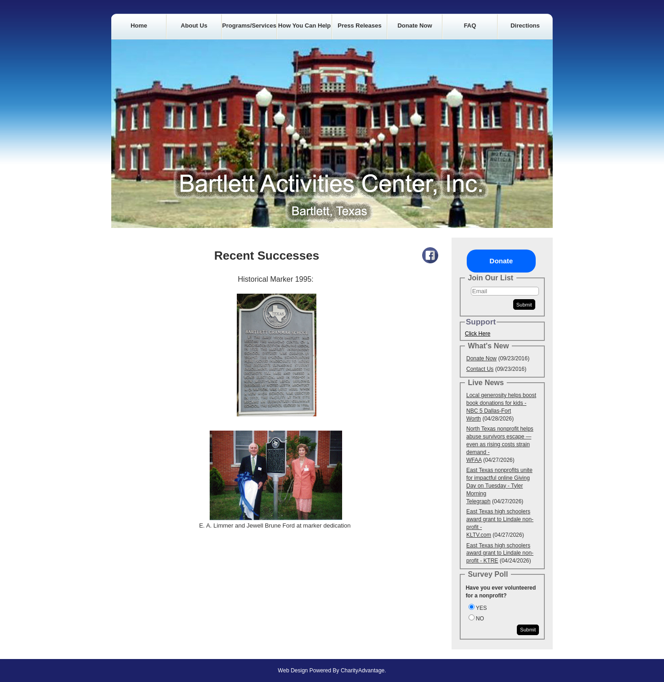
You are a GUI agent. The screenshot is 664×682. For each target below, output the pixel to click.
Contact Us (479, 369)
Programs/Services (249, 25)
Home (139, 25)
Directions (525, 25)
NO (480, 618)
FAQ (470, 25)
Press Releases (359, 25)
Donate (501, 261)
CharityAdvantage (362, 670)
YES (481, 608)
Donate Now (414, 25)
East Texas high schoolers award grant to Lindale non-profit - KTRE (499, 553)
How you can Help (304, 25)
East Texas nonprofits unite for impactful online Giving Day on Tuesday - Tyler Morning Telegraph (499, 485)
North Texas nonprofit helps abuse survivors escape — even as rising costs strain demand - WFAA (499, 444)
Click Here (477, 333)
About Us (194, 25)
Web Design (293, 670)
